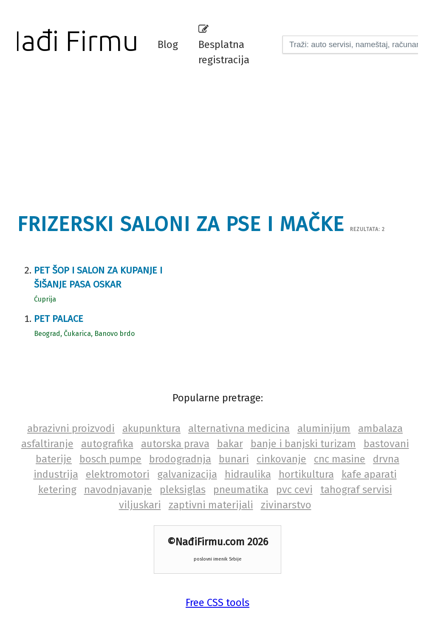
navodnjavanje (118, 490)
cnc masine (339, 459)
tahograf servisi (356, 490)
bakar (230, 444)
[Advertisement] (223, 138)
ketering (57, 490)
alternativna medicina (239, 428)
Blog (168, 45)
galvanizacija (187, 474)
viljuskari (140, 505)
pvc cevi (294, 490)
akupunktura (151, 428)
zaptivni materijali (211, 505)
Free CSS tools (217, 603)
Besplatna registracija (223, 45)
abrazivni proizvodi (71, 428)
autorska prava (175, 444)
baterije (54, 459)
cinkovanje (281, 459)
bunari (234, 459)
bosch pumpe (110, 459)
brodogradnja (180, 459)
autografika (107, 444)
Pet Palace (58, 318)
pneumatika (240, 490)
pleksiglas (183, 490)
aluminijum (323, 428)
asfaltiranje (47, 444)
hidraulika (248, 474)
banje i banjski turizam (303, 444)
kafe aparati (369, 474)
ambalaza (380, 428)
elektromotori (118, 474)
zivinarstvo (286, 505)
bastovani (386, 444)
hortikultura (306, 474)
